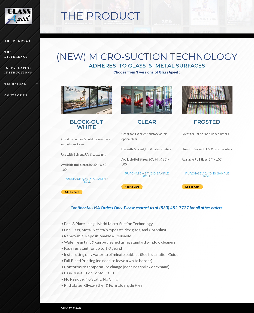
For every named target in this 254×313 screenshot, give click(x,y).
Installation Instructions (18, 70)
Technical (15, 83)
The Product (17, 40)
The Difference (16, 54)
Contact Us (16, 95)
